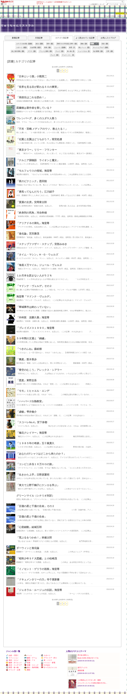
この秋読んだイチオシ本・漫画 (89, 680)
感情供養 (81, 670)
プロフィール (16, 16)
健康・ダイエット (14, 663)
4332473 (120, 13)
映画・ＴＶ (29, 660)
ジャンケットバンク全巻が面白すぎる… (92, 683)
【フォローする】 (109, 16)
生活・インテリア (14, 665)
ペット (28, 655)
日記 (8, 16)
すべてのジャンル (49, 667)
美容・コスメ (12, 660)
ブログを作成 (113, 4)
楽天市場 (123, 4)
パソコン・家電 (48, 663)
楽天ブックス (82, 667)
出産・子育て (12, 655)
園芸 (27, 670)
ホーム (3, 16)
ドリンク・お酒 (13, 670)
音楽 (27, 663)
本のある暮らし (83, 655)
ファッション (12, 658)
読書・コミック (9, 4)
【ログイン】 (122, 16)
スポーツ (45, 655)
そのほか (45, 665)
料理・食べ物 (12, 667)
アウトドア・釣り (49, 658)
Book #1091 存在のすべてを (88, 658)
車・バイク (46, 660)
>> (96, 4)
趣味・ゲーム (30, 658)
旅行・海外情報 (31, 667)
